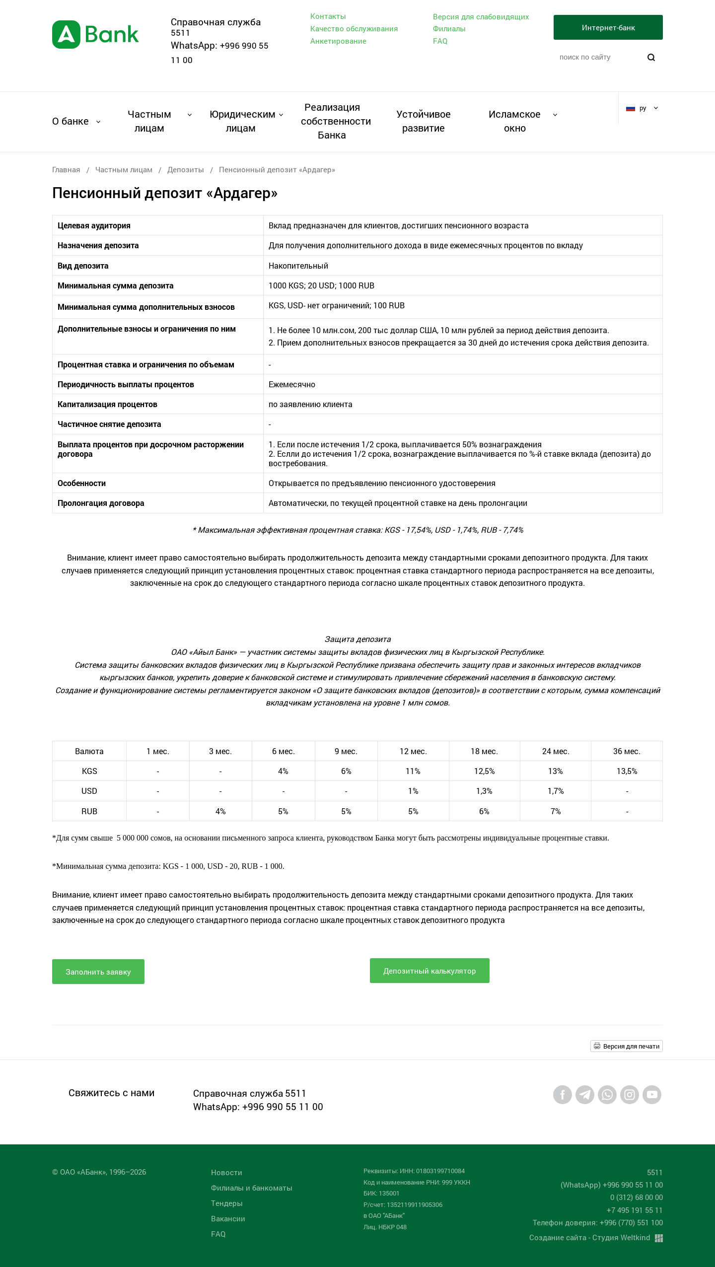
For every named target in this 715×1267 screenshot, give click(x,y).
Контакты (328, 15)
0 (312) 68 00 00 (636, 1197)
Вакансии (228, 1218)
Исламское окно (515, 120)
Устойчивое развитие (423, 120)
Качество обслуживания (354, 28)
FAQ (440, 40)
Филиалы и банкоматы (251, 1188)
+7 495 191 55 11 (635, 1210)
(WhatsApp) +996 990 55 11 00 (612, 1185)
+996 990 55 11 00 (282, 1106)
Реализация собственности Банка (332, 120)
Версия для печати (631, 1046)
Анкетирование (338, 40)
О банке (70, 120)
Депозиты (185, 169)
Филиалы (449, 28)
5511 (181, 32)
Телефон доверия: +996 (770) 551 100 (598, 1222)
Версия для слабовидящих (481, 16)
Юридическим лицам (241, 120)
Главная (66, 169)
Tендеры (227, 1203)
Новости (226, 1172)
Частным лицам (149, 120)
